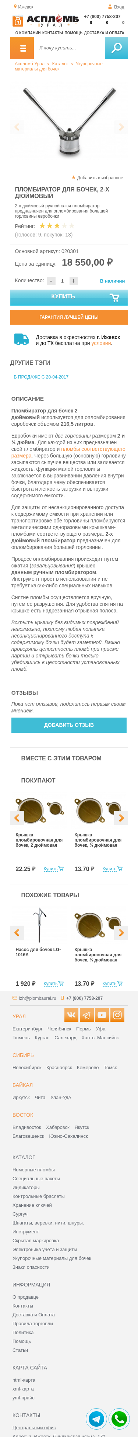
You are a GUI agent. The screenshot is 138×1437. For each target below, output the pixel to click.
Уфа (100, 1029)
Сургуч (20, 1214)
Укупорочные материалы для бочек (59, 66)
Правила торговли (33, 1323)
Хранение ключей (32, 1205)
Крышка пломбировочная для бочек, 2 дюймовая (39, 840)
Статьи (20, 1350)
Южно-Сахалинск (68, 1136)
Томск (110, 1067)
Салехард (65, 1037)
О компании (28, 33)
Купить (85, 298)
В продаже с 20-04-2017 (41, 377)
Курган (42, 1037)
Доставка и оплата (104, 33)
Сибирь (23, 1055)
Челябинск (59, 1029)
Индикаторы (26, 1187)
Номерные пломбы (34, 1169)
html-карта (24, 1380)
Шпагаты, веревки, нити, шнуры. (48, 1223)
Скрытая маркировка (36, 1240)
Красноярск (59, 1067)
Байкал (23, 1085)
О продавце (26, 1297)
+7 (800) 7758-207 (102, 16)
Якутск (81, 1127)
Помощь (73, 33)
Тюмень (21, 1037)
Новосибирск (27, 1067)
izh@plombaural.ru (37, 998)
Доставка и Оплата (34, 1314)
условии (101, 343)
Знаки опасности (31, 1267)
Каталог (60, 63)
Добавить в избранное (100, 177)
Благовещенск (28, 1136)
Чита (40, 1097)
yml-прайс (24, 1397)
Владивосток (27, 1127)
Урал (19, 1016)
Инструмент (26, 1231)
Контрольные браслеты (39, 1196)
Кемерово (88, 1067)
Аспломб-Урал (30, 63)
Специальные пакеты (36, 1178)
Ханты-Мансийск (99, 1037)
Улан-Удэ (60, 1097)
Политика (23, 1332)
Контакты (52, 33)
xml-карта (23, 1389)
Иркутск (21, 1097)
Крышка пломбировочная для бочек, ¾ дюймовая (98, 840)
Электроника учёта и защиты (45, 1249)
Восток (23, 1115)
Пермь (83, 1029)
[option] (69, 120)
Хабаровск (58, 1127)
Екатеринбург (28, 1029)
